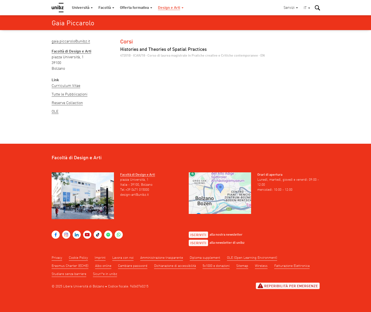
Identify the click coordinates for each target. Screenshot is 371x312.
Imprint (100, 257)
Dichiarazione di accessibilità (175, 266)
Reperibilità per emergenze (288, 286)
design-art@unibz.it (134, 194)
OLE (55, 112)
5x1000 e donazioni (216, 266)
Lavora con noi (123, 257)
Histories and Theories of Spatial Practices (163, 49)
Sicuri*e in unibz (105, 274)
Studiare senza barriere (69, 274)
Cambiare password (132, 266)
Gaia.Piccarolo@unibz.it (71, 41)
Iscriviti (198, 235)
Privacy (57, 257)
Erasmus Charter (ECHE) (70, 266)
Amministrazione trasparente (161, 257)
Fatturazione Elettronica (292, 266)
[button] (307, 8)
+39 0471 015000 (137, 189)
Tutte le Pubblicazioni (69, 94)
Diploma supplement (205, 257)
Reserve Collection (67, 103)
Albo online (103, 266)
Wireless (261, 266)
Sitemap (242, 266)
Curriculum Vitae (66, 86)
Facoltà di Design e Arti (137, 174)
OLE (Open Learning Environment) (252, 257)
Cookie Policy (78, 257)
